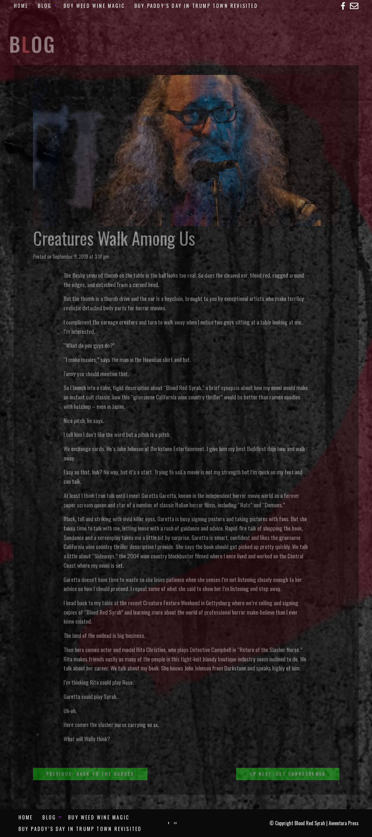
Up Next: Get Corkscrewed (288, 774)
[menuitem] (21, 5)
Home (21, 5)
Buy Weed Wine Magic (94, 5)
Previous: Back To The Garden (90, 774)
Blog (44, 5)
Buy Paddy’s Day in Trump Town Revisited (196, 5)
